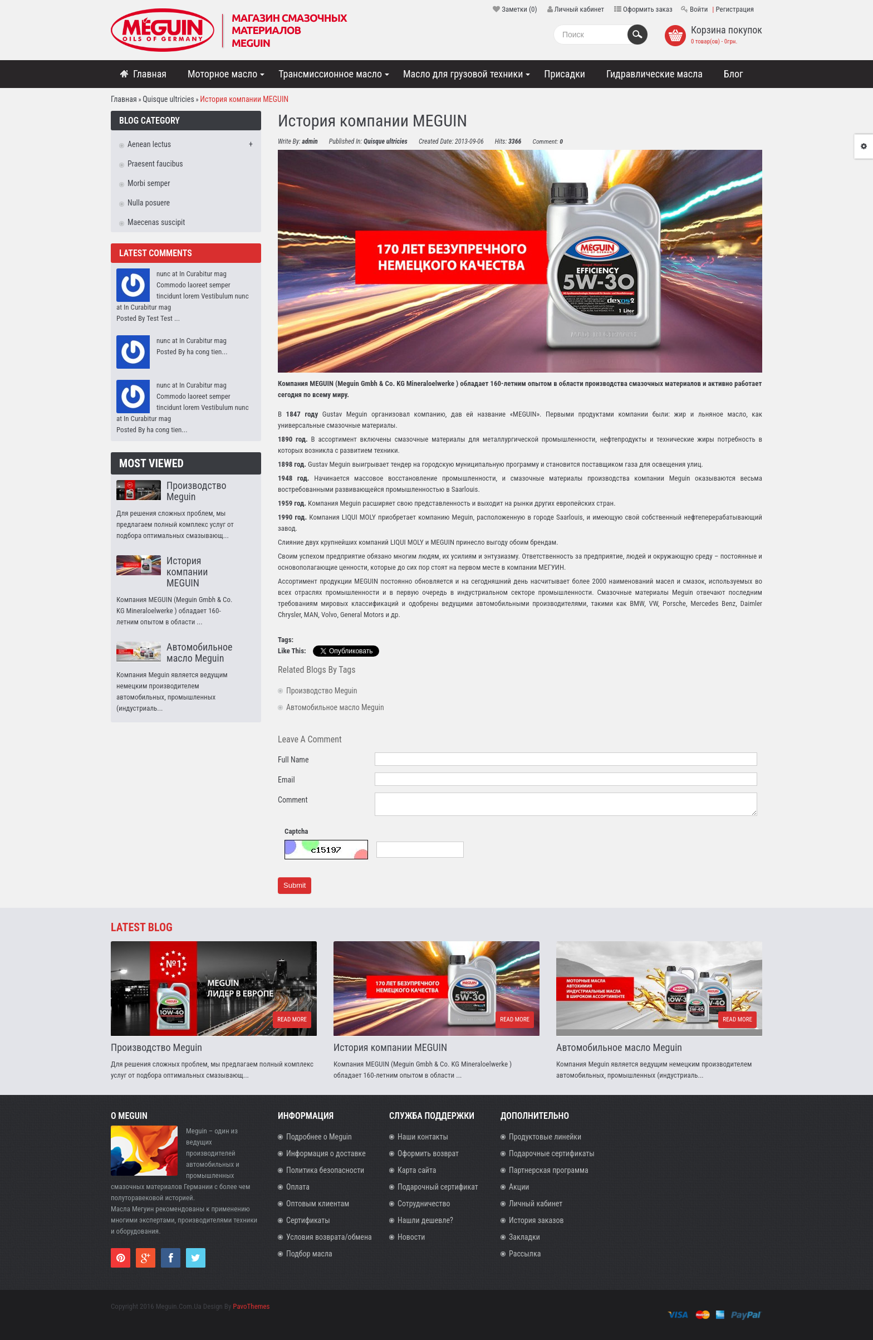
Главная (124, 99)
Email (286, 779)
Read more (292, 1019)
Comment (293, 799)
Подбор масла (309, 1253)
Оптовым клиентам (317, 1203)
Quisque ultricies (168, 99)
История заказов (536, 1220)
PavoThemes (251, 1306)
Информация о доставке (326, 1153)
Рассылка (525, 1253)
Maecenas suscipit (156, 222)
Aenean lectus (149, 144)
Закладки (524, 1237)
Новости (411, 1237)
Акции (519, 1186)
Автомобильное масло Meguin (199, 652)
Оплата (298, 1186)
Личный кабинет (579, 9)
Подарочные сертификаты (552, 1153)
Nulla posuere (148, 202)
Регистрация (734, 9)
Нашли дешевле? (425, 1220)
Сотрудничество (424, 1203)
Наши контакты (423, 1136)
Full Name (293, 759)
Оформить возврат (428, 1153)
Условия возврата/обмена (329, 1237)
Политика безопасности (325, 1170)
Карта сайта (417, 1170)
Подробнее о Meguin (319, 1136)
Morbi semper (148, 183)
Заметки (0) (519, 9)
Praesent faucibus (155, 163)
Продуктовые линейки (545, 1136)
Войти (699, 9)
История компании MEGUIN (244, 99)
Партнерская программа (548, 1170)
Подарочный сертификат (438, 1186)
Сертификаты (308, 1220)
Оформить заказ (648, 9)
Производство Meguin (196, 491)
